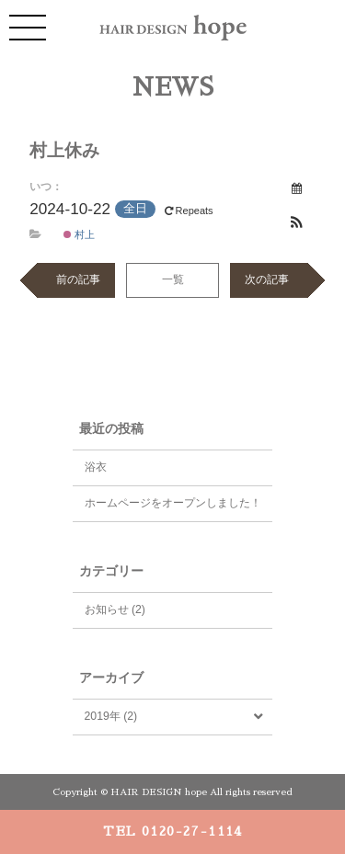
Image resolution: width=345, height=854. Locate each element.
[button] (297, 223)
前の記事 (78, 279)
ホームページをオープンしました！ (173, 502)
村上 (79, 234)
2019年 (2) (111, 716)
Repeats (190, 210)
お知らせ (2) (115, 609)
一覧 (173, 279)
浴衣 (96, 467)
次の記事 (267, 279)
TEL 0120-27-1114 (172, 831)
